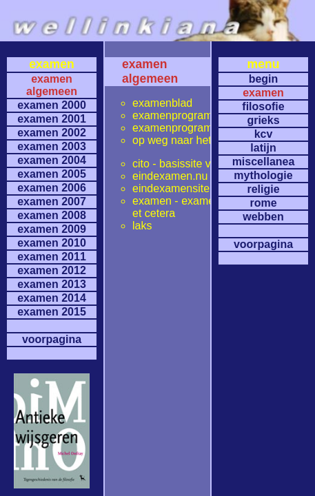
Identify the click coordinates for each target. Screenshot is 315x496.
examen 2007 (51, 201)
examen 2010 (51, 243)
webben (263, 217)
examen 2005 (51, 174)
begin (263, 79)
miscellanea (263, 161)
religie (263, 189)
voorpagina (51, 339)
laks (142, 225)
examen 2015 (51, 312)
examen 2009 (51, 229)
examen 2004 (51, 160)
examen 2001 (51, 119)
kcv (263, 134)
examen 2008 (51, 215)
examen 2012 (51, 270)
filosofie (263, 106)
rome (263, 203)
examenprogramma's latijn (196, 128)
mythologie (263, 175)
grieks (263, 120)
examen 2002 (51, 132)
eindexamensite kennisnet (196, 188)
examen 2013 (51, 284)
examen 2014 (51, 298)
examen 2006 (51, 188)
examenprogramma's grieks (200, 115)
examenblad (162, 103)
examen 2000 (51, 105)
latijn (263, 148)
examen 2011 (51, 256)
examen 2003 (51, 146)
